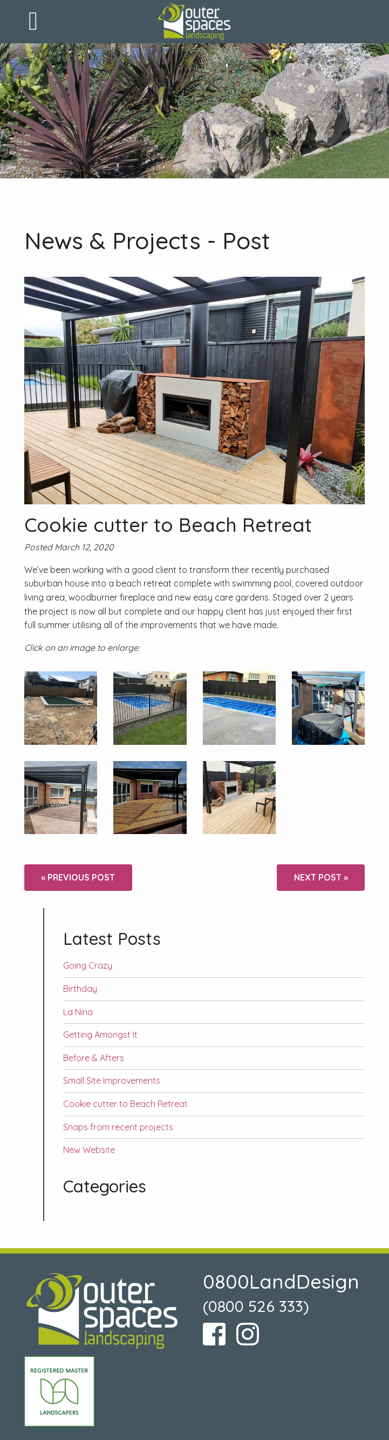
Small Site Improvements (111, 1080)
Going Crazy (87, 965)
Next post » (321, 877)
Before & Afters (93, 1057)
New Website (89, 1149)
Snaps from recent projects (118, 1127)
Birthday (80, 988)
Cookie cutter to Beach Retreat (125, 1103)
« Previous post (78, 877)
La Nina (78, 1011)
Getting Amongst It (100, 1034)
